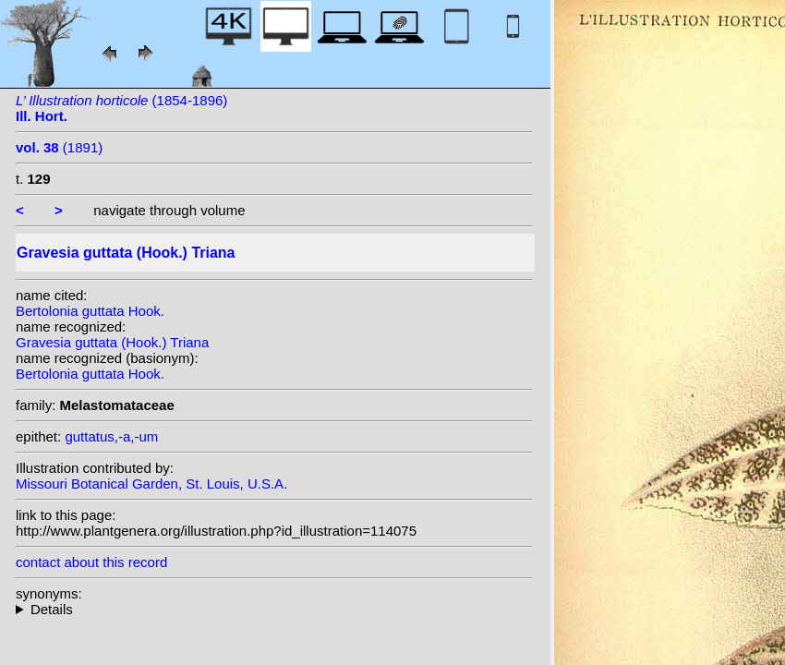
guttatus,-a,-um (111, 436)
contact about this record (91, 562)
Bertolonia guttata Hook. (90, 311)
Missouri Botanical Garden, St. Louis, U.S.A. (151, 483)
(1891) (59, 147)
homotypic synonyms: (274, 609)
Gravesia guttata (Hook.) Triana (112, 342)
